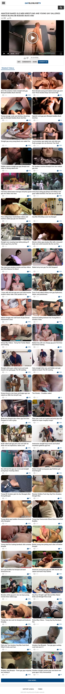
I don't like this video (27, 58)
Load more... (32, 680)
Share (35, 62)
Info (19, 62)
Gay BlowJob (30, 692)
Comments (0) (43, 62)
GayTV (33, 3)
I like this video (25, 58)
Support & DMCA (28, 689)
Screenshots (26, 62)
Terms (40, 689)
